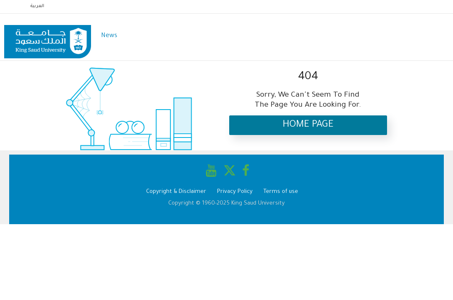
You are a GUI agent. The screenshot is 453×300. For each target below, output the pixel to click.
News (109, 36)
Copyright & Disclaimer (176, 192)
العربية (37, 6)
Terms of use (280, 192)
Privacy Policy (235, 192)
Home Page (308, 125)
